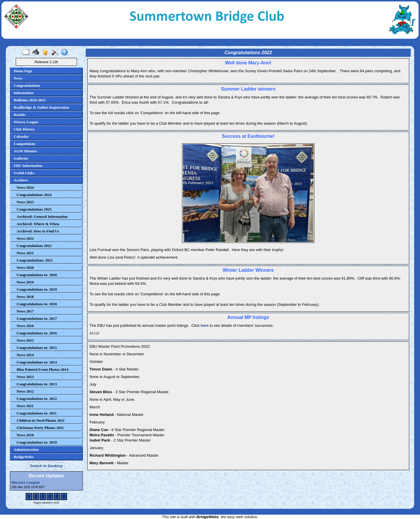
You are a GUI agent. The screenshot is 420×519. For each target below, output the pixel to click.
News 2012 (25, 391)
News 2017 (25, 311)
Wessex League (26, 122)
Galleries (21, 158)
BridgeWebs (24, 457)
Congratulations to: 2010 (37, 442)
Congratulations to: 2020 (37, 275)
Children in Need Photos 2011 (40, 420)
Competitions (24, 144)
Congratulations (27, 85)
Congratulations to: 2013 (37, 384)
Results (19, 114)
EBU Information (28, 165)
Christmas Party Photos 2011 (40, 428)
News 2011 (25, 406)
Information (24, 93)
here (205, 325)
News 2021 (25, 253)
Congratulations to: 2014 (37, 362)
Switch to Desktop (46, 466)
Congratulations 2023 (34, 209)
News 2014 (25, 355)
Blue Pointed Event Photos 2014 (42, 369)
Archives (21, 180)
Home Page (23, 71)
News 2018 (25, 296)
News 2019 (25, 282)
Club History (24, 129)
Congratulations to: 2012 (37, 398)
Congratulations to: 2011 (37, 413)
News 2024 (25, 187)
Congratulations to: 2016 (37, 333)
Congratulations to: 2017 (37, 318)
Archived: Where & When (38, 224)
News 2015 (25, 340)
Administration (26, 449)
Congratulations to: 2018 (37, 304)
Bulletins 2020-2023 (30, 100)
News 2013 (25, 377)
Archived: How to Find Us (38, 231)
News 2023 (25, 202)
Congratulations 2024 (34, 195)
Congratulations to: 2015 (37, 347)
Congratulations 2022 (34, 245)
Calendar (21, 136)
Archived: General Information (42, 216)
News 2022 (25, 238)
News (18, 78)
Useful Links (24, 173)
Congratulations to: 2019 (37, 289)
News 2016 (25, 326)
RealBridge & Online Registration (41, 107)
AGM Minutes (25, 151)
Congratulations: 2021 (35, 260)
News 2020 (25, 267)
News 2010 (25, 435)
